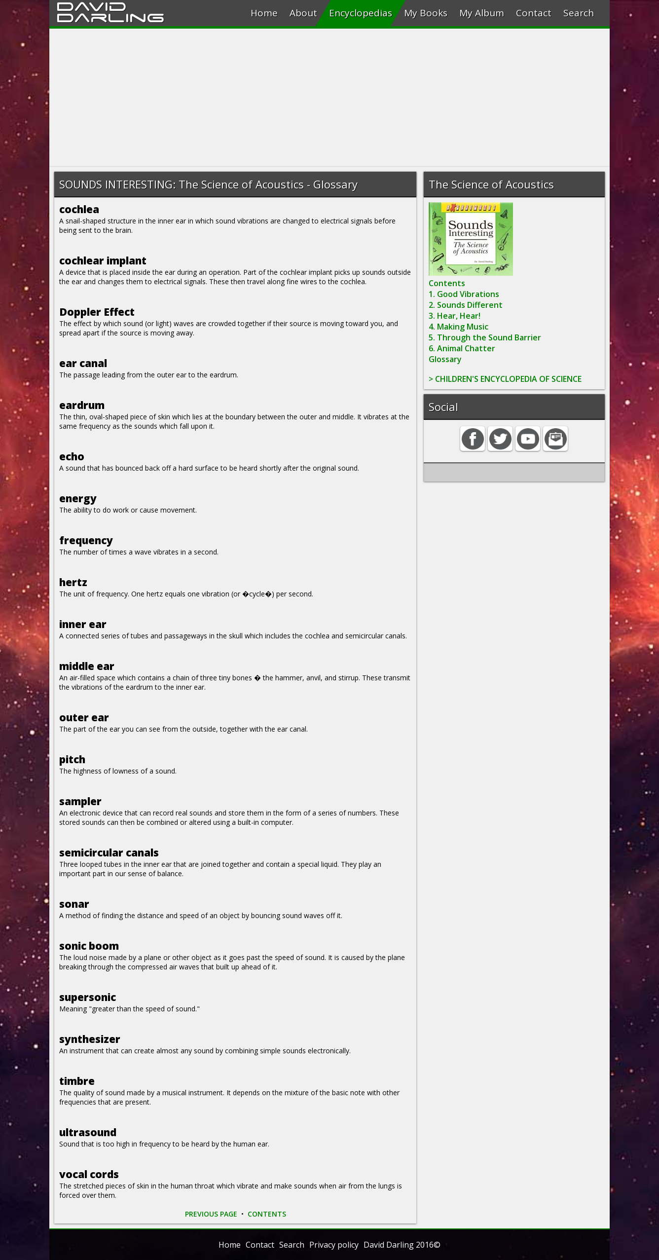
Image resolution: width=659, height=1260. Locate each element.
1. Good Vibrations (464, 294)
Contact (533, 12)
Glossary (445, 359)
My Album (481, 12)
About (303, 12)
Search (578, 12)
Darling (110, 16)
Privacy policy (334, 1244)
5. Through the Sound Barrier (485, 337)
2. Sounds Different (466, 304)
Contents (447, 283)
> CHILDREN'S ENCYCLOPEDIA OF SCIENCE (505, 378)
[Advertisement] (329, 98)
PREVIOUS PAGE (211, 1214)
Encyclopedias (360, 12)
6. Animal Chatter (462, 348)
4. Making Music (458, 326)
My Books (425, 12)
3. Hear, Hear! (454, 315)
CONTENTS (267, 1214)
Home (264, 12)
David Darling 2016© (402, 1244)
